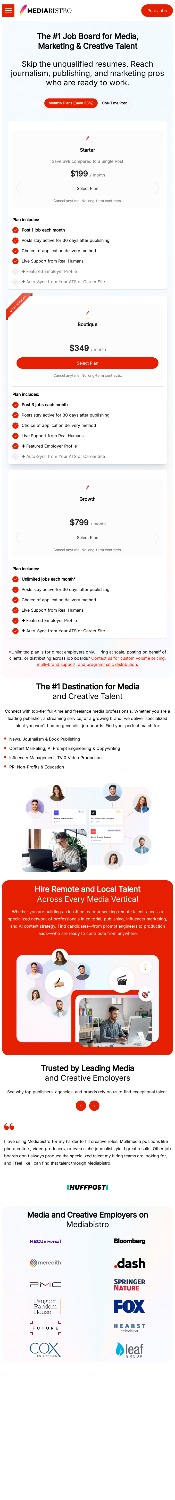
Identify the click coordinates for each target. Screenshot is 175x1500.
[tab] (71, 103)
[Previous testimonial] (81, 1106)
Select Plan (87, 188)
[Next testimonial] (94, 1106)
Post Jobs (157, 10)
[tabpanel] (87, 377)
